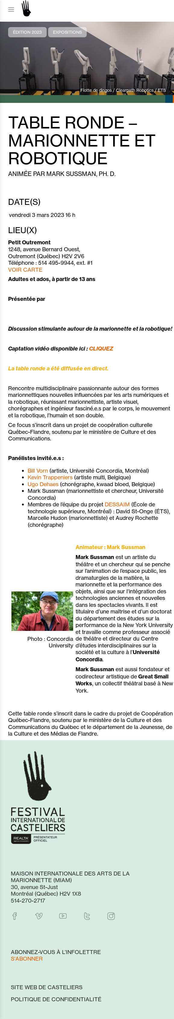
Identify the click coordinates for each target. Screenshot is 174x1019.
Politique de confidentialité (56, 999)
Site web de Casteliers (46, 987)
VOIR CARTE (25, 269)
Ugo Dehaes (43, 484)
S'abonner (27, 958)
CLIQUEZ (101, 348)
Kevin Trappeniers (50, 477)
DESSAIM (117, 504)
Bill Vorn (38, 470)
